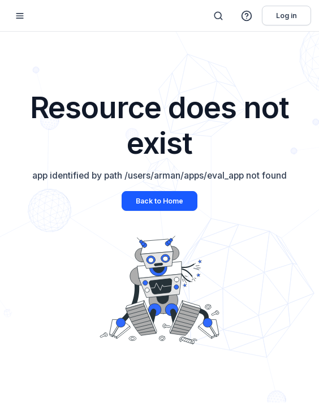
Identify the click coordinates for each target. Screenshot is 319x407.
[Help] (247, 16)
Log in (286, 15)
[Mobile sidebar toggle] (20, 15)
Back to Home (159, 201)
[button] (247, 16)
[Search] (218, 15)
